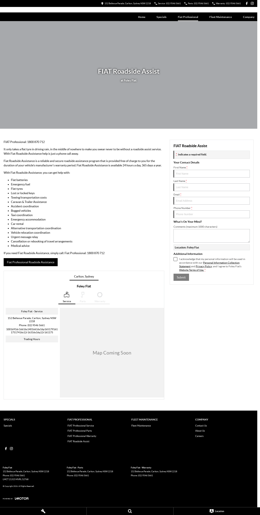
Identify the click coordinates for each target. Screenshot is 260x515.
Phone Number (212, 212)
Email (212, 199)
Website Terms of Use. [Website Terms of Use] (191, 269)
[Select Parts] (82, 298)
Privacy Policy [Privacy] (204, 266)
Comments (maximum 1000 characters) (212, 234)
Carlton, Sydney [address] (84, 276)
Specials (161, 16)
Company (248, 16)
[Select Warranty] (100, 298)
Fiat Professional (188, 16)
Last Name (212, 185)
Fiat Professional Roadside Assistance (30, 262)
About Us (200, 430)
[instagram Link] (252, 3)
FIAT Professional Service (81, 425)
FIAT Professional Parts (80, 430)
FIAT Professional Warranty (82, 436)
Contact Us (201, 425)
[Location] (217, 511)
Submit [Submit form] (181, 277)
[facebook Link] (246, 3)
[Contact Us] (126, 3)
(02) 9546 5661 (36, 325)
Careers (199, 436)
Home (141, 16)
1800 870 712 (36, 142)
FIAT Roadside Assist (78, 441)
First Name (212, 172)
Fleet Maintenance (220, 16)
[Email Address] (32, 331)
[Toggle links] (15, 498)
